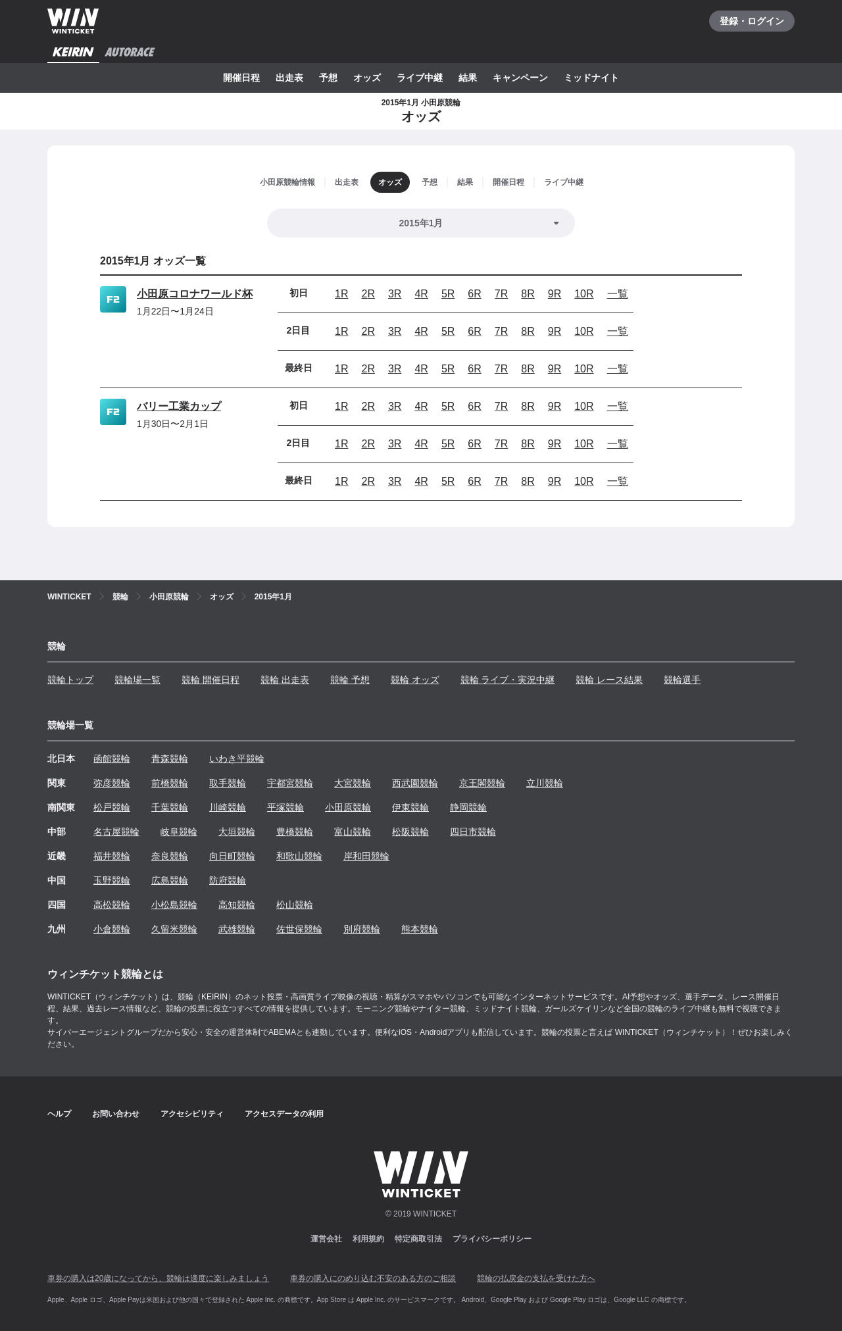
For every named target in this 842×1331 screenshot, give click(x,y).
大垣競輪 (236, 831)
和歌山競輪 (299, 856)
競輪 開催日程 (210, 679)
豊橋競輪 (294, 831)
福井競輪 (111, 856)
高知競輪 (236, 904)
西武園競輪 (415, 783)
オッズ (367, 77)
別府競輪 (361, 929)
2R (367, 293)
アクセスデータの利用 (284, 1113)
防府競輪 (227, 880)
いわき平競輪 (236, 758)
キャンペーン (520, 77)
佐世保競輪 (299, 929)
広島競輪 (169, 880)
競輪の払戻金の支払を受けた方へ (536, 1278)
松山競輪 (294, 904)
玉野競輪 (111, 880)
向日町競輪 (232, 856)
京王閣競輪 (482, 783)
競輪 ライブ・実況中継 (507, 679)
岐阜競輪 (179, 831)
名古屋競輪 (116, 831)
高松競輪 (111, 904)
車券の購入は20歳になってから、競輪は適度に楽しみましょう (158, 1278)
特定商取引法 (418, 1238)
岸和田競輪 (366, 856)
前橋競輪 (169, 783)
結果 (467, 77)
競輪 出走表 (284, 679)
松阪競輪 (410, 831)
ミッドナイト (591, 77)
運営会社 (326, 1238)
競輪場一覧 (137, 679)
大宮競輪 (352, 783)
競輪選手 (682, 679)
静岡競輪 (468, 807)
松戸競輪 (111, 807)
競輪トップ (70, 679)
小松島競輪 (174, 904)
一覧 (617, 293)
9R (554, 293)
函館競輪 (111, 758)
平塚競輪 (285, 807)
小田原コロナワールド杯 (195, 293)
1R (341, 293)
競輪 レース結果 (609, 679)
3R (394, 293)
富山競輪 (352, 831)
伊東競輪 (410, 807)
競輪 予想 (350, 679)
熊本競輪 (419, 929)
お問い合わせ (115, 1113)
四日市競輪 (473, 831)
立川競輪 (544, 783)
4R (421, 293)
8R (527, 293)
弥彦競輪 (111, 783)
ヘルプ (59, 1113)
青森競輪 (169, 758)
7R (501, 293)
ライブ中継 (420, 77)
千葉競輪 (169, 807)
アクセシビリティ (192, 1113)
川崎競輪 (227, 807)
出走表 (289, 77)
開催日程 (241, 77)
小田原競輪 (348, 807)
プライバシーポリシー (492, 1238)
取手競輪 (227, 783)
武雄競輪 (236, 929)
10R (583, 293)
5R (448, 293)
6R (474, 293)
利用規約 (368, 1238)
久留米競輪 (174, 929)
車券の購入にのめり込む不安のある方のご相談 (373, 1278)
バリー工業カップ (179, 406)
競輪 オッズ (415, 679)
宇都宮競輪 (290, 783)
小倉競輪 (111, 929)
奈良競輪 (169, 856)
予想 (328, 77)
